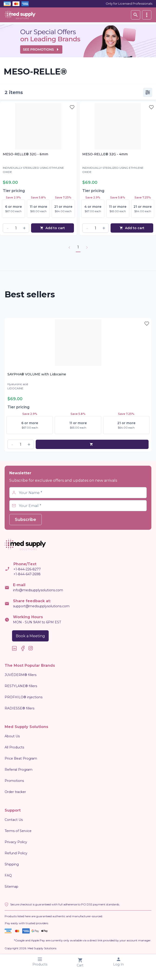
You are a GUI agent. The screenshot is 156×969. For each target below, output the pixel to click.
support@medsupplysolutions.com (41, 606)
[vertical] (146, 15)
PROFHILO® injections (23, 697)
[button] (7, 228)
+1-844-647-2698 (27, 574)
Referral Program (18, 769)
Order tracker (15, 792)
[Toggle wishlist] (72, 107)
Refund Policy (16, 853)
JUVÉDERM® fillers (20, 675)
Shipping (12, 864)
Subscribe (25, 519)
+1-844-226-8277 (27, 569)
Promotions (14, 781)
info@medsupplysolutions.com (38, 590)
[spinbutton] (16, 228)
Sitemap (11, 886)
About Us (12, 736)
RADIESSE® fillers (19, 708)
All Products (14, 747)
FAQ (8, 875)
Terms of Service (18, 831)
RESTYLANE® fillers (21, 686)
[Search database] (135, 15)
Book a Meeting (30, 636)
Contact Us (14, 820)
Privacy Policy (16, 842)
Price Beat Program (21, 758)
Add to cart (52, 228)
